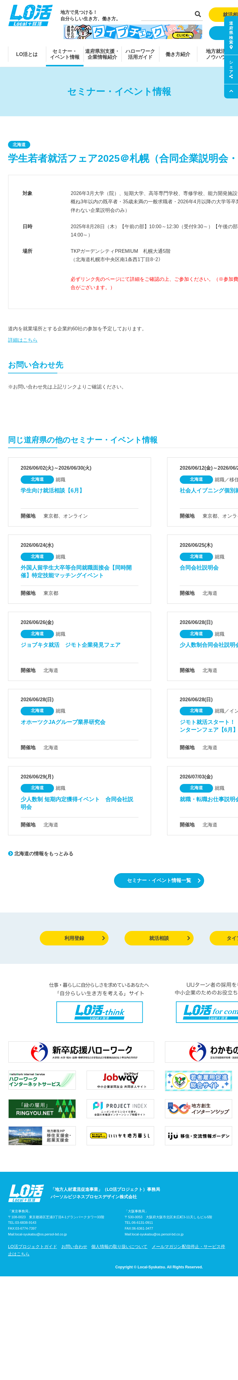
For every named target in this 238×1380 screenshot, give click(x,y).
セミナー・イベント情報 (65, 54)
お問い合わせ (74, 1246)
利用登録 (84, 938)
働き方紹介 (178, 54)
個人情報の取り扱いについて (119, 1246)
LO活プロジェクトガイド (32, 1246)
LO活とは (27, 54)
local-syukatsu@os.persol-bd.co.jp (41, 1234)
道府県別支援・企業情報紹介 (102, 54)
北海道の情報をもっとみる (40, 853)
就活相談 (169, 938)
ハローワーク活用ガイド (140, 54)
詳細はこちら (23, 340)
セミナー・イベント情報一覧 (164, 880)
